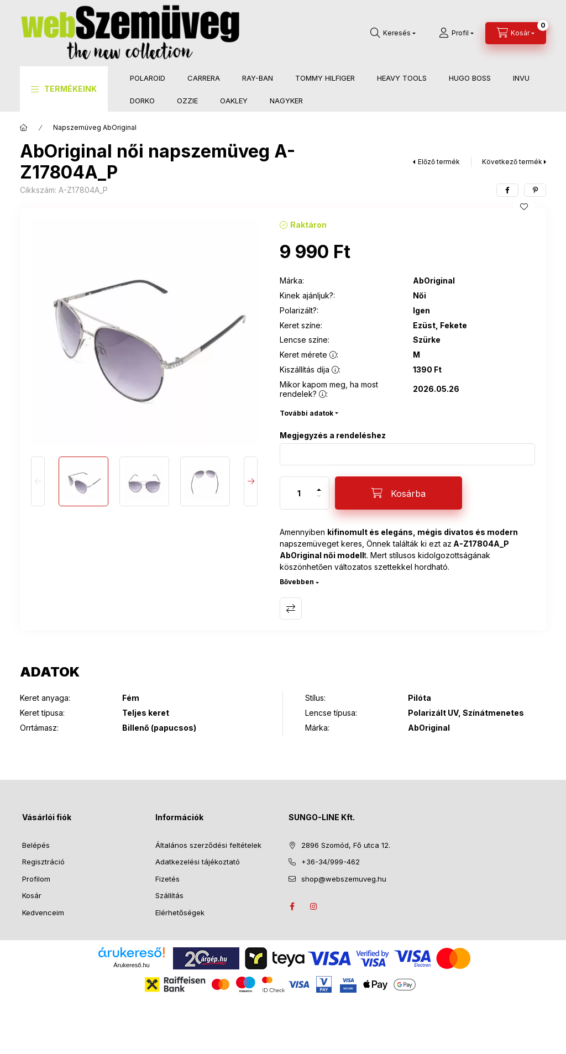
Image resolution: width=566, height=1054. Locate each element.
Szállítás (169, 895)
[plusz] (319, 485)
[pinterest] (535, 190)
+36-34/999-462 (330, 861)
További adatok (306, 413)
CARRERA (203, 78)
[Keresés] (393, 33)
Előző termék (439, 162)
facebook (292, 906)
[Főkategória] (24, 128)
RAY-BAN (257, 78)
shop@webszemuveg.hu (343, 878)
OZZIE (187, 100)
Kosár (31, 895)
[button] (64, 89)
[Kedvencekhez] (524, 206)
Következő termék (512, 162)
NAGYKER (286, 100)
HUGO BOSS (470, 78)
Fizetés (167, 878)
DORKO (142, 100)
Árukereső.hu (131, 965)
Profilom (36, 878)
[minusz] (319, 501)
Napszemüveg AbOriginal (95, 127)
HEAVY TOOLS (402, 78)
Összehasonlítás (291, 608)
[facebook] (507, 190)
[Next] (251, 481)
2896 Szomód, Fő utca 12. (345, 845)
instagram (314, 906)
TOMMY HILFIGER (325, 78)
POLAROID (147, 78)
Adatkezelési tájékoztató (197, 861)
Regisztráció (43, 861)
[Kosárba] (398, 493)
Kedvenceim (43, 912)
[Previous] (38, 481)
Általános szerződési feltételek (208, 845)
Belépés (36, 845)
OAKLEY (234, 100)
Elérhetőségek (180, 912)
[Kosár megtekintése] (515, 33)
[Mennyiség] (299, 493)
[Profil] (456, 33)
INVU (521, 78)
